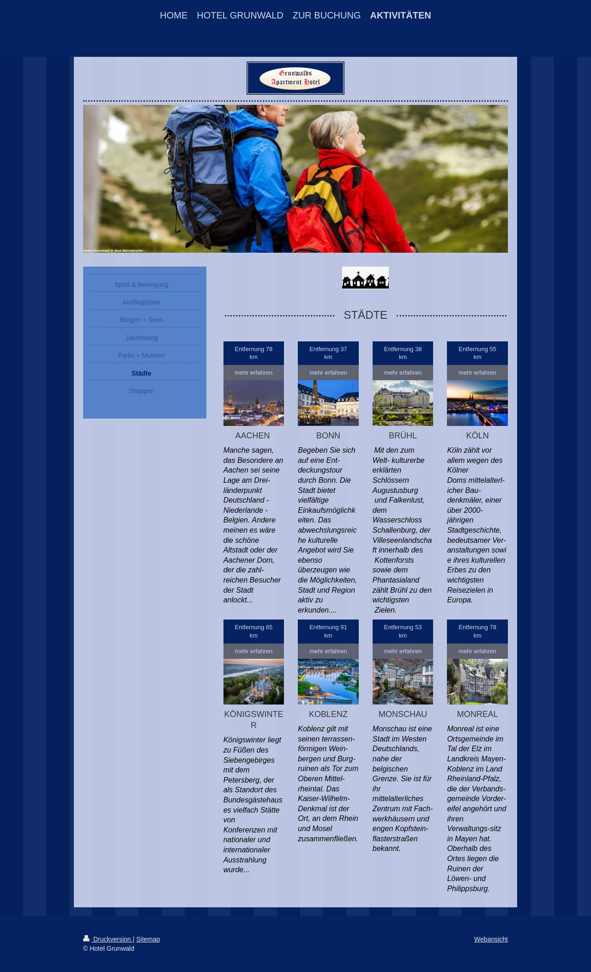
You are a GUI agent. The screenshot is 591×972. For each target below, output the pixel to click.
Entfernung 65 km (254, 631)
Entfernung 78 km (254, 353)
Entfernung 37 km (328, 353)
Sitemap (148, 939)
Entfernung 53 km (403, 631)
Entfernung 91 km (328, 631)
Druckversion (108, 939)
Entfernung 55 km (477, 353)
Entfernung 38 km (403, 353)
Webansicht (491, 939)
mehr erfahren (254, 372)
